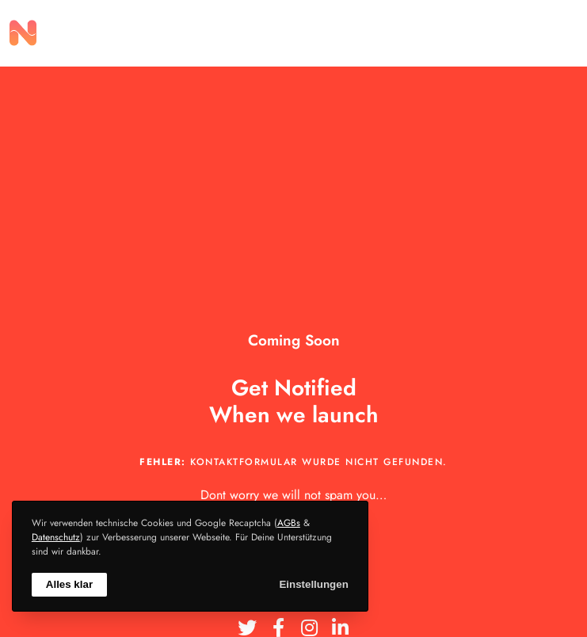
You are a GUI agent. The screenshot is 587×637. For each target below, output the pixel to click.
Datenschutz (56, 537)
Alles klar (69, 584)
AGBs (288, 523)
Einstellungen (313, 584)
